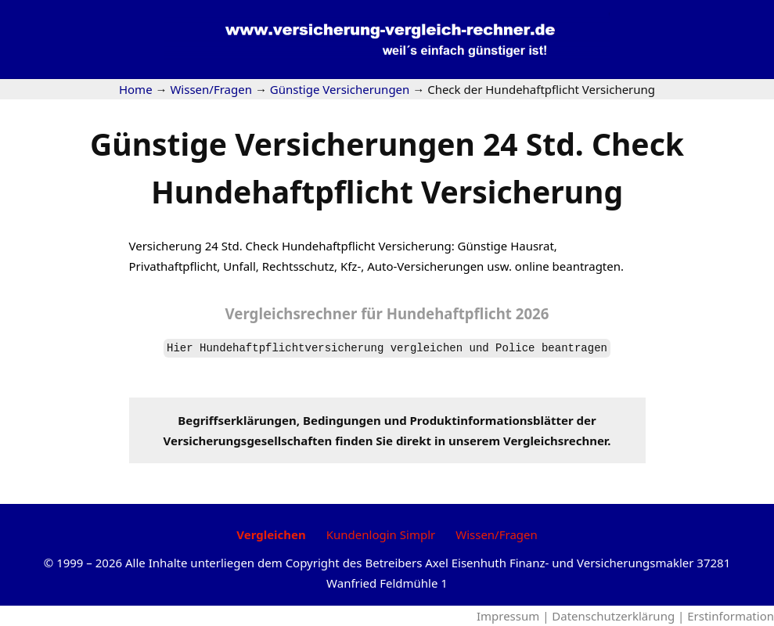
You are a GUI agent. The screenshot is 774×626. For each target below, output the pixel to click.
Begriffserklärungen (237, 420)
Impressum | (514, 616)
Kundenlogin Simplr (380, 534)
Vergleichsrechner (291, 313)
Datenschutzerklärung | (619, 616)
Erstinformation (730, 616)
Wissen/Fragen (496, 534)
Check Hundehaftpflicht (311, 246)
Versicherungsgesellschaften (248, 440)
